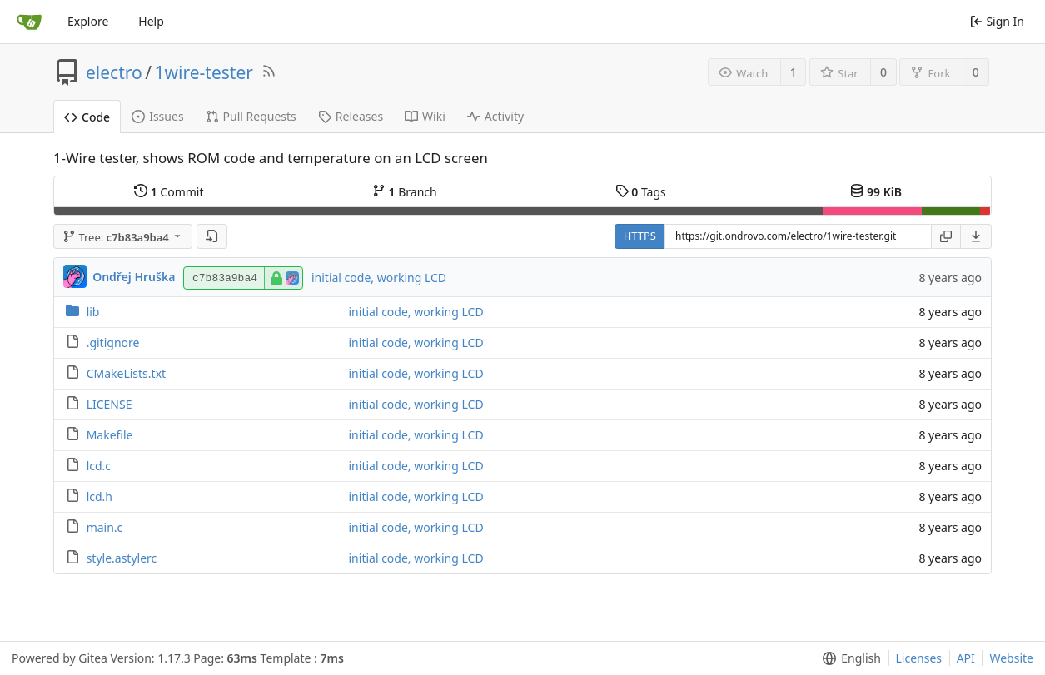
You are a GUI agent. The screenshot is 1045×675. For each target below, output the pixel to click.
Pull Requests (251, 116)
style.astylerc (122, 558)
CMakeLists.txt (126, 373)
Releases (350, 116)
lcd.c (99, 466)
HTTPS (640, 235)
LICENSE (109, 404)
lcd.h (99, 496)
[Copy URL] (946, 236)
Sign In (997, 21)
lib (93, 312)
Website (1011, 658)
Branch (404, 192)
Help (151, 21)
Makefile (110, 435)
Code (87, 117)
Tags (640, 192)
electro (114, 72)
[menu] (976, 236)
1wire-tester (204, 72)
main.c (105, 527)
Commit (168, 192)
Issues (157, 116)
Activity (495, 116)
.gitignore (113, 342)
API (966, 658)
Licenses (919, 658)
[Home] (29, 21)
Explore (87, 21)
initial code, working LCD (378, 277)
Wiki (425, 116)
